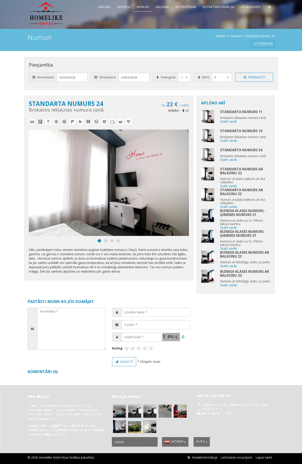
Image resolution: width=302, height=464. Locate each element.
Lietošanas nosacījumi (236, 457)
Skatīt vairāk (228, 121)
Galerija (162, 7)
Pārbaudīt (254, 77)
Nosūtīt (124, 362)
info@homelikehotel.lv (217, 413)
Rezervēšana (185, 7)
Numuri (143, 7)
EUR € (201, 441)
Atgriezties (262, 44)
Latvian (175, 441)
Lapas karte (264, 457)
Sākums (104, 7)
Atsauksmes (251, 7)
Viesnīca (123, 7)
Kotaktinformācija (218, 7)
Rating (117, 348)
